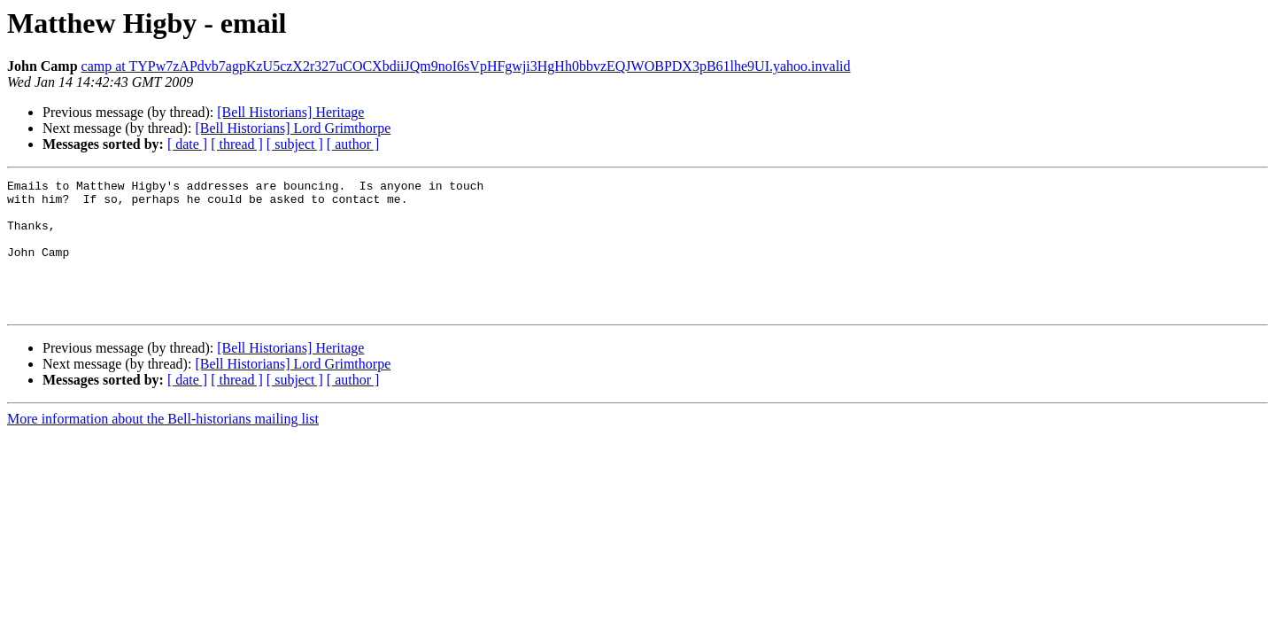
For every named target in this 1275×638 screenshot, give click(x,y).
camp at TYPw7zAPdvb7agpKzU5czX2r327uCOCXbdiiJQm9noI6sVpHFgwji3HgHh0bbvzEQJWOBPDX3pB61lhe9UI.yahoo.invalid (466, 66)
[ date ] (187, 144)
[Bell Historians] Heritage (290, 112)
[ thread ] (237, 144)
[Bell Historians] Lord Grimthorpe (292, 128)
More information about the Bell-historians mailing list (163, 445)
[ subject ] (295, 144)
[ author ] (353, 144)
